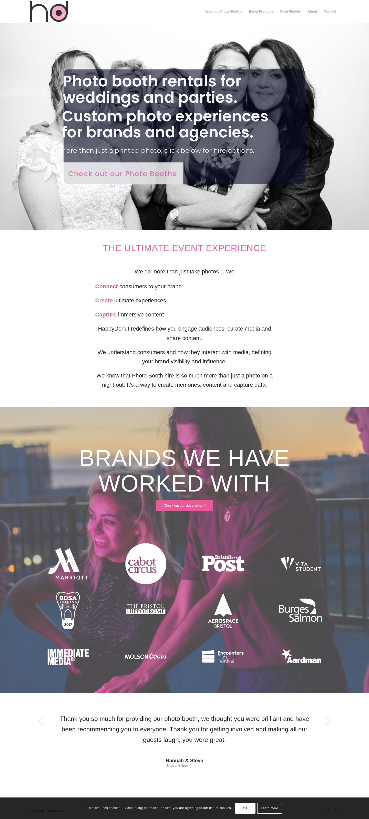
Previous (41, 721)
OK (245, 808)
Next (328, 721)
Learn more (269, 808)
